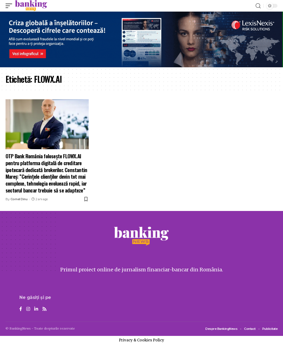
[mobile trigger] (10, 6)
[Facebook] (20, 309)
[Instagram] (28, 309)
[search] (258, 6)
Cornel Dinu (19, 199)
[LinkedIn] (36, 309)
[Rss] (44, 309)
